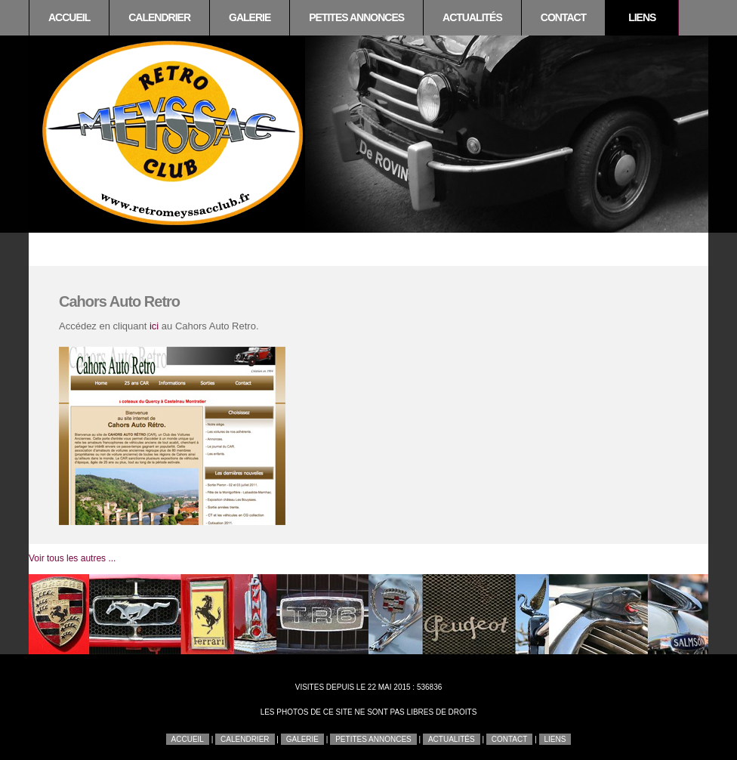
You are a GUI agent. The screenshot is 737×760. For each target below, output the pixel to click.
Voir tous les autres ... (72, 558)
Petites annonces (356, 17)
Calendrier (159, 17)
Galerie (249, 17)
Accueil (69, 17)
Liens (641, 17)
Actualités (472, 17)
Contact (563, 17)
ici (154, 326)
